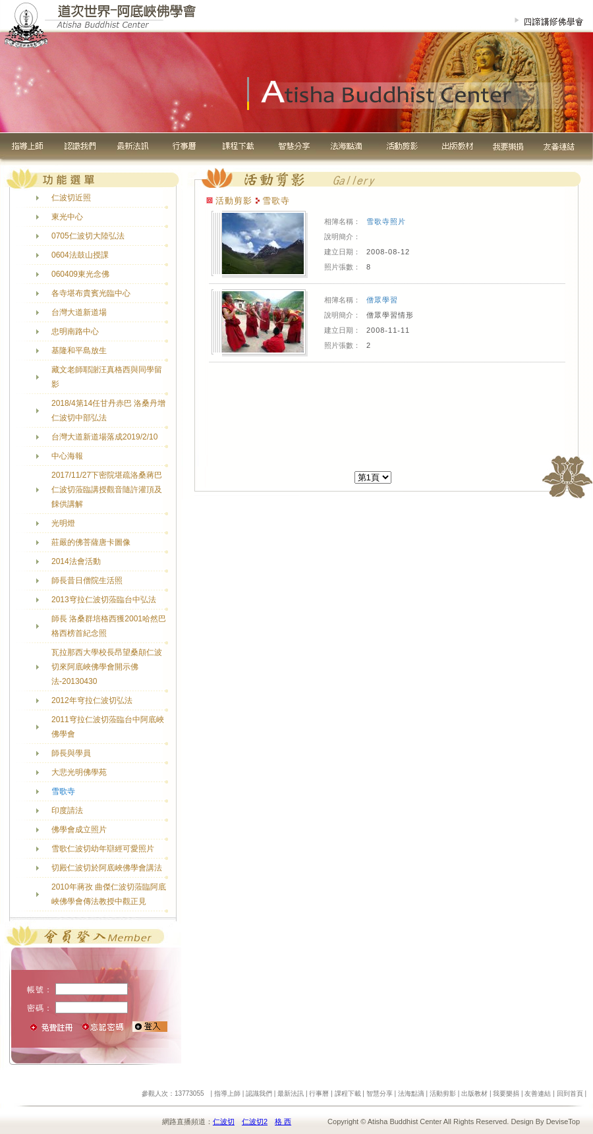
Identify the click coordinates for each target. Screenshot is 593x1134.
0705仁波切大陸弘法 (88, 236)
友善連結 (537, 1093)
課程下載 (348, 1093)
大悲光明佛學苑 (79, 772)
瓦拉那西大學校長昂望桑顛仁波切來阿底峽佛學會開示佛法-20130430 (106, 667)
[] (372, 477)
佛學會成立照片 (79, 829)
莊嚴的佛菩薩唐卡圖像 (90, 542)
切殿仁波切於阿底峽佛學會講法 (106, 867)
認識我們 (259, 1093)
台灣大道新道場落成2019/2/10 (104, 436)
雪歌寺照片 (386, 221)
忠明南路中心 (75, 331)
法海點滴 (411, 1093)
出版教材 (474, 1093)
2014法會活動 (76, 561)
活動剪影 (443, 1093)
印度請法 (67, 810)
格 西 (283, 1121)
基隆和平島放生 (79, 350)
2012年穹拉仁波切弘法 (91, 700)
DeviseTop (563, 1121)
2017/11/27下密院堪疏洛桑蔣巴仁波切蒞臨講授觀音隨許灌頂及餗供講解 (106, 489)
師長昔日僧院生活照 (87, 580)
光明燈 (63, 523)
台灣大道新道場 (79, 312)
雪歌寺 (63, 791)
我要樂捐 (506, 1093)
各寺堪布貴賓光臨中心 (90, 293)
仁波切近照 (71, 197)
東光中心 (67, 216)
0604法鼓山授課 (80, 255)
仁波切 (224, 1121)
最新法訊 (290, 1093)
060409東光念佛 (80, 274)
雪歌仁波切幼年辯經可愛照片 (102, 848)
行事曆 (319, 1093)
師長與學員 (71, 753)
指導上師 (227, 1093)
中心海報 (67, 456)
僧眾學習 (382, 300)
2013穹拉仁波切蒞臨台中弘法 (103, 599)
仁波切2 (255, 1121)
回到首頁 (570, 1093)
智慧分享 (379, 1093)
